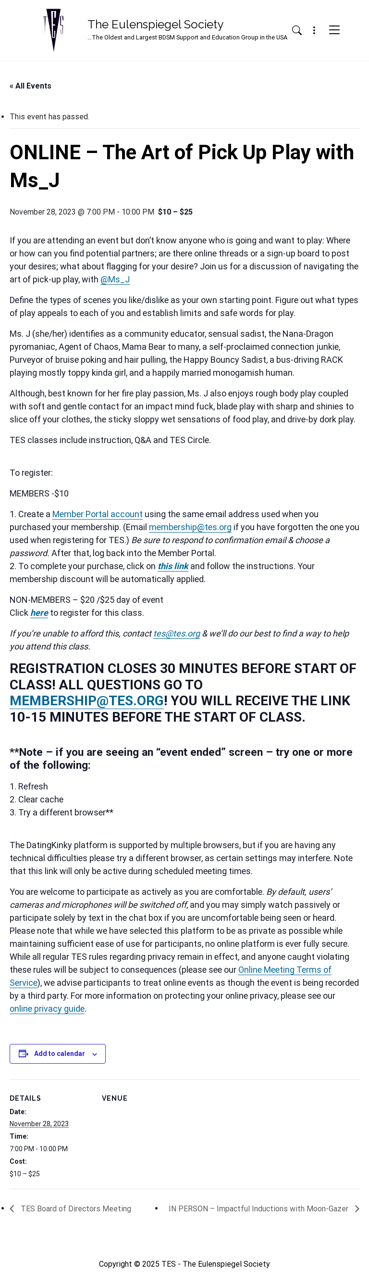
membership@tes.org (190, 527)
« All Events (30, 85)
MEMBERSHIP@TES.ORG (87, 701)
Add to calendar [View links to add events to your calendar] (59, 1053)
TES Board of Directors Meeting (75, 1208)
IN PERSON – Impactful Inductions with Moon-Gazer (259, 1208)
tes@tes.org (176, 633)
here (39, 613)
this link (173, 566)
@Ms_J (115, 279)
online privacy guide (47, 1009)
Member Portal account (97, 514)
